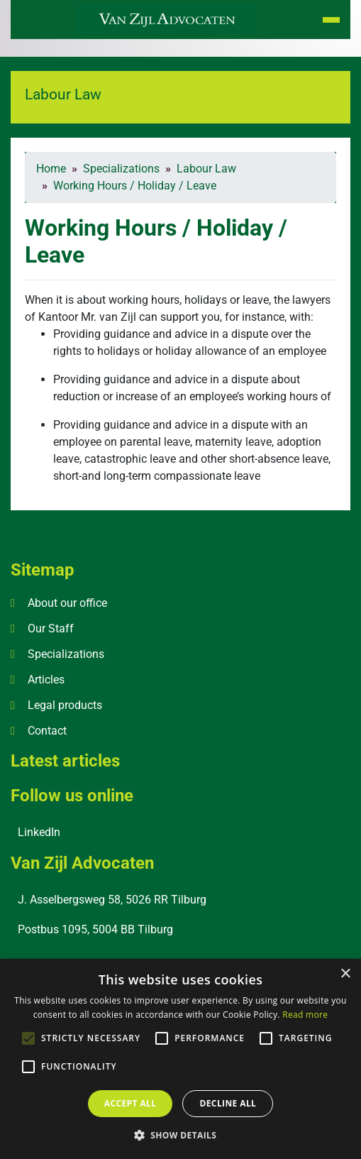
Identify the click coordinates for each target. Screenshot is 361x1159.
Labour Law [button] (63, 94)
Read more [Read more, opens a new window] (305, 1015)
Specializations (66, 654)
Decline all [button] (227, 1103)
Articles (46, 679)
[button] (181, 1135)
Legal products (65, 705)
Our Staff (51, 628)
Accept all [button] (130, 1103)
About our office (67, 603)
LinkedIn (39, 832)
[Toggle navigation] (331, 20)
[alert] (180, 1059)
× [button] (345, 974)
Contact (47, 730)
